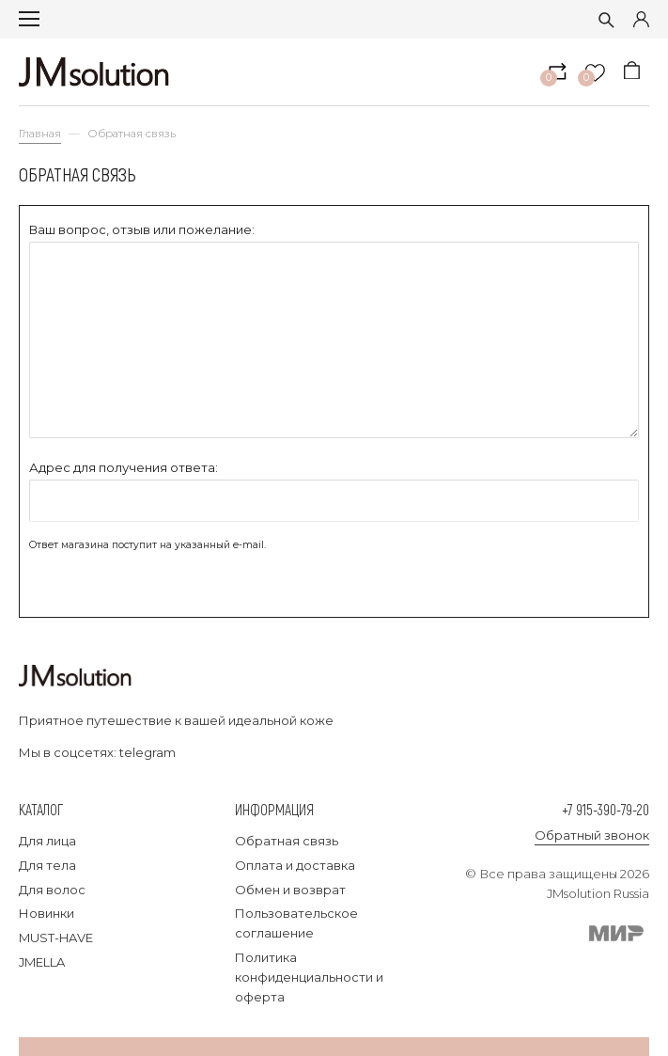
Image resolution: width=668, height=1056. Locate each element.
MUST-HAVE (56, 937)
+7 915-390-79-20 (605, 809)
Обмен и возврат (290, 889)
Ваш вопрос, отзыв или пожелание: (142, 229)
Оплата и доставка (295, 865)
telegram (147, 752)
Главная (40, 133)
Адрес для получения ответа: (123, 467)
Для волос (52, 889)
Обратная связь (286, 840)
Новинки (46, 913)
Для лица (47, 840)
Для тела (47, 865)
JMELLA (42, 961)
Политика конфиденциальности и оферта (309, 977)
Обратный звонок (592, 835)
